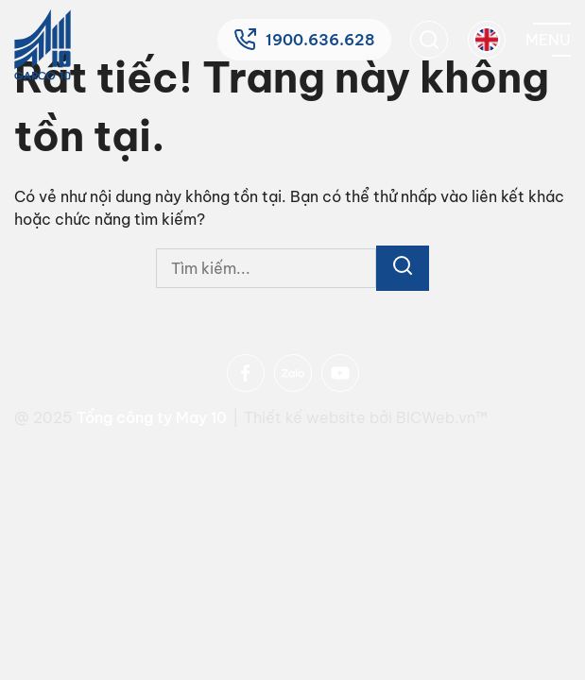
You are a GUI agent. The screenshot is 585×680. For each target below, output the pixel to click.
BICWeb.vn (435, 417)
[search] (429, 40)
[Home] (42, 44)
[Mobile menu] (548, 40)
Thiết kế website (307, 417)
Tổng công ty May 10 (152, 417)
